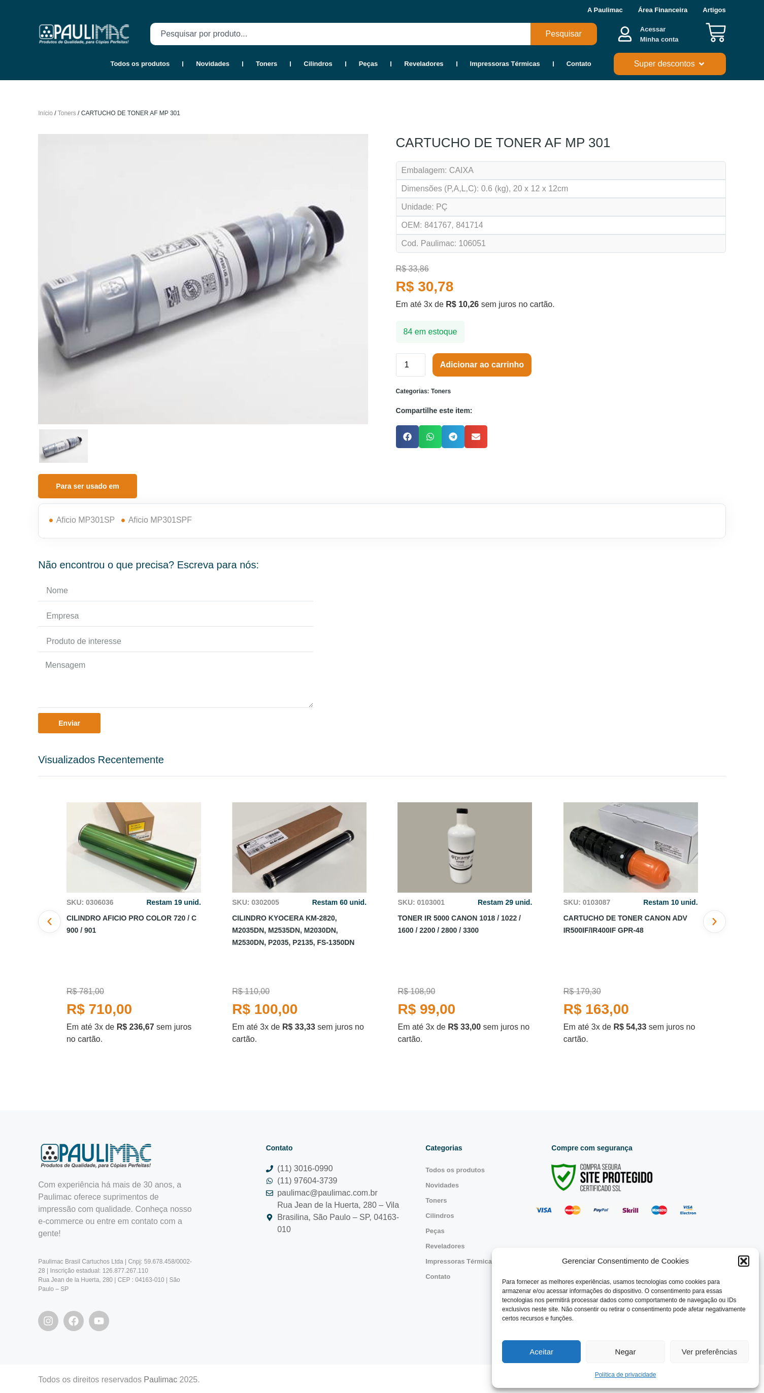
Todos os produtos (140, 63)
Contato (579, 63)
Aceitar (541, 1351)
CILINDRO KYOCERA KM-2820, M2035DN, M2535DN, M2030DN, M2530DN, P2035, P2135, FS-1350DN (293, 930)
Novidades (212, 63)
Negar (625, 1351)
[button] (744, 1261)
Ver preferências (709, 1351)
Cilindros (318, 63)
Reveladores (423, 63)
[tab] (87, 486)
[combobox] (340, 34)
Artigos (714, 10)
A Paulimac (605, 10)
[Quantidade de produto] (410, 365)
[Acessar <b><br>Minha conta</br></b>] (625, 34)
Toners (266, 63)
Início (45, 113)
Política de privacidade (625, 1374)
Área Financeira (663, 10)
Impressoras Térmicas (505, 63)
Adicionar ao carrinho (482, 364)
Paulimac (160, 1379)
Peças (368, 63)
